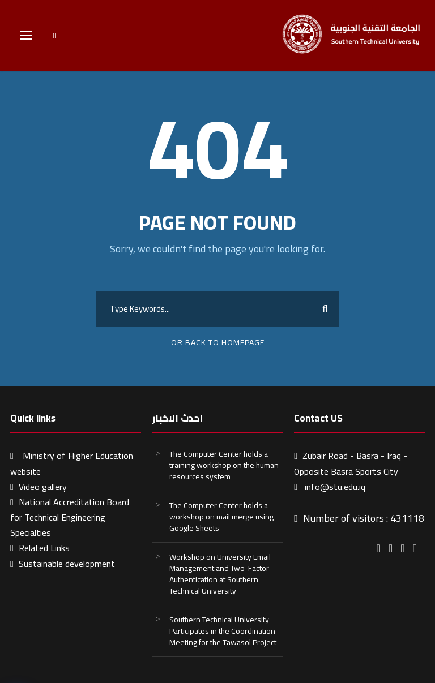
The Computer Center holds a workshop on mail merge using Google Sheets (221, 516)
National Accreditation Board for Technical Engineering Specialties (69, 517)
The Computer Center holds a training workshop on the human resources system (224, 465)
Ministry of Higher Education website (71, 463)
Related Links (44, 547)
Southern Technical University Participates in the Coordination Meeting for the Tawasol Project (222, 631)
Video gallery (43, 486)
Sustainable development (67, 563)
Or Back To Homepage (218, 342)
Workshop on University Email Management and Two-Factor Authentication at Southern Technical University (220, 573)
